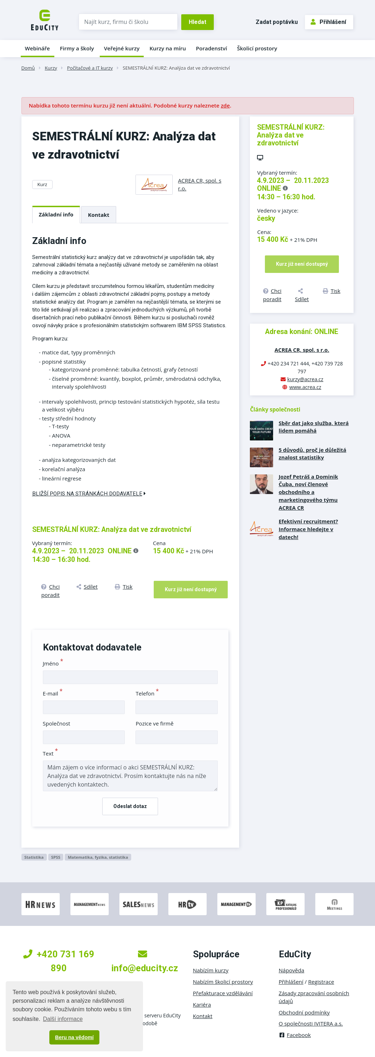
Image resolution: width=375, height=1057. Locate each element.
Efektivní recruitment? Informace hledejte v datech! (308, 529)
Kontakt (98, 214)
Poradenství (211, 48)
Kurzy (51, 68)
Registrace (321, 981)
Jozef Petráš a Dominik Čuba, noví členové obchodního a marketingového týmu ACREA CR (308, 492)
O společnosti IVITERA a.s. (311, 1023)
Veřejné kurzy (122, 48)
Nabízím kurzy (210, 970)
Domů (28, 68)
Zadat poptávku (277, 22)
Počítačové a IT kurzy (90, 68)
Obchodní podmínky (304, 1012)
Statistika (34, 857)
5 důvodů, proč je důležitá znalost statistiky (312, 453)
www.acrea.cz (305, 387)
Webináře (37, 48)
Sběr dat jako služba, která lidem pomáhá (313, 426)
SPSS (55, 857)
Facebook (295, 1034)
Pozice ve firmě (154, 723)
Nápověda (292, 970)
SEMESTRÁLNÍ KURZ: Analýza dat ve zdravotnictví (176, 68)
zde (225, 105)
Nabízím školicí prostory (223, 981)
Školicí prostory (257, 48)
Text (50, 753)
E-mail (53, 693)
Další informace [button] (63, 1019)
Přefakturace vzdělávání (223, 993)
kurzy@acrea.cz (305, 379)
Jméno (53, 663)
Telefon (147, 693)
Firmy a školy (77, 48)
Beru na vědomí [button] (74, 1037)
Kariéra (202, 1004)
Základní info (56, 214)
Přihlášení (328, 22)
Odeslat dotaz (130, 806)
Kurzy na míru (167, 48)
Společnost (56, 723)
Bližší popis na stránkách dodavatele (89, 493)
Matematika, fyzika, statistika (98, 857)
